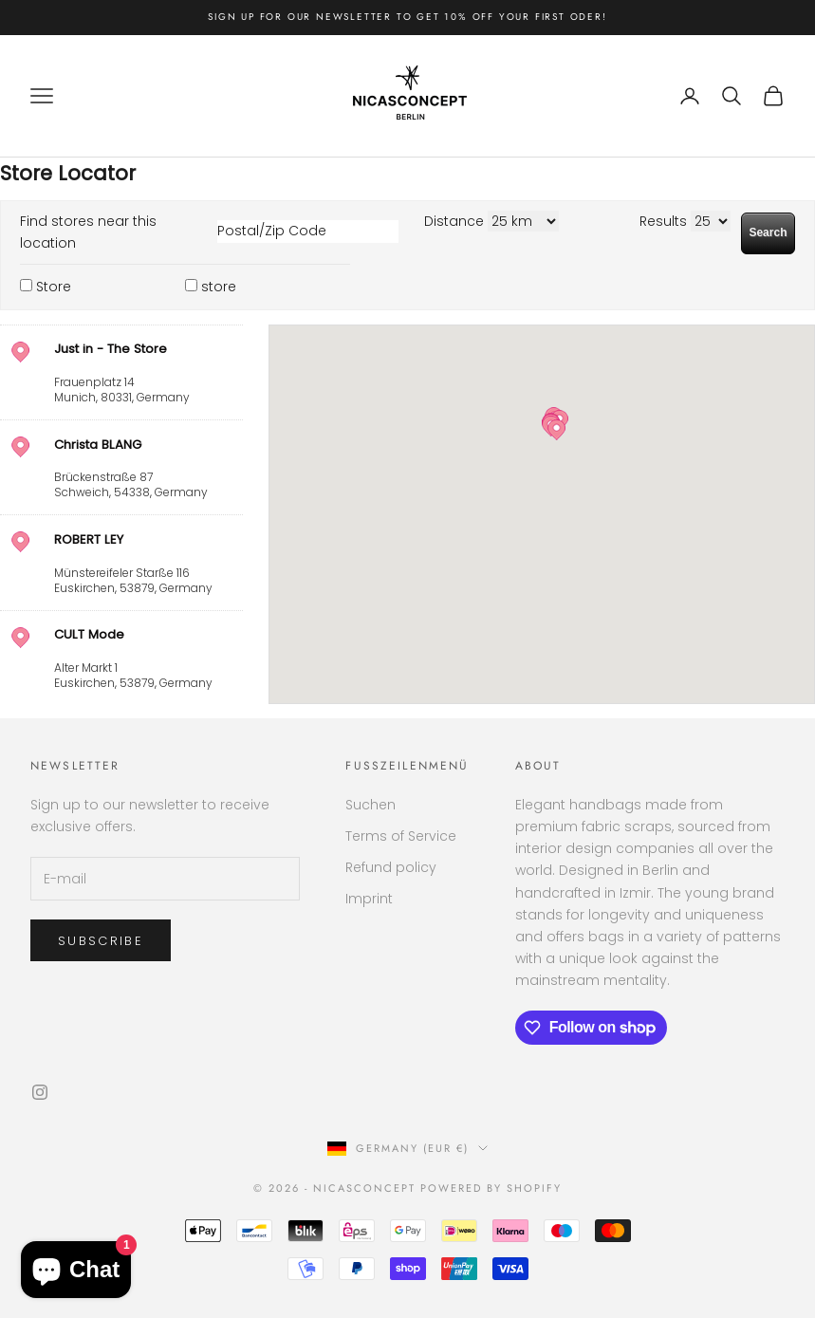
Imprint (369, 898)
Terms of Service (400, 835)
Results (663, 221)
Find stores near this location (88, 232)
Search (768, 232)
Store (53, 286)
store (218, 286)
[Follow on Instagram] (39, 1092)
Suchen (370, 804)
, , (146, 372)
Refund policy (390, 867)
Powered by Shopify (491, 1188)
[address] (121, 372)
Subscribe (100, 941)
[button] (556, 429)
